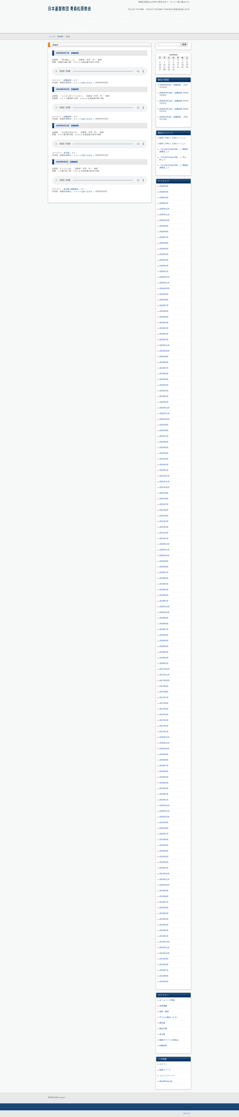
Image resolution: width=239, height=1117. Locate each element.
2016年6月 (163, 771)
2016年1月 (163, 800)
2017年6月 (163, 703)
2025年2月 (163, 266)
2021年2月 (163, 533)
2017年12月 (164, 669)
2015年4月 (163, 851)
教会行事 (163, 1028)
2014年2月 (163, 930)
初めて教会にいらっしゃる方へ (99, 21)
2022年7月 (163, 436)
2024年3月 (163, 328)
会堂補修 (163, 1006)
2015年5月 (163, 845)
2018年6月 (163, 635)
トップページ (56, 21)
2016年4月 (163, 783)
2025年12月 (164, 209)
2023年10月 (164, 351)
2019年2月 (163, 595)
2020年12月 (164, 544)
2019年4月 (163, 584)
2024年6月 (163, 311)
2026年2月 (163, 197)
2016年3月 (163, 788)
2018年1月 (163, 663)
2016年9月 (163, 754)
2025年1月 (163, 271)
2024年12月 (164, 277)
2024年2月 (163, 334)
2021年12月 (164, 476)
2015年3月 (163, 857)
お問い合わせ (179, 21)
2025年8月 (163, 231)
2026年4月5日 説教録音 (171, 85)
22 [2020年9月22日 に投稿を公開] (169, 67)
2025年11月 (164, 214)
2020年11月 (164, 550)
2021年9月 (163, 493)
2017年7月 (163, 697)
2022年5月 (163, 447)
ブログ (55, 45)
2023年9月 (163, 356)
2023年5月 (163, 379)
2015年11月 (164, 811)
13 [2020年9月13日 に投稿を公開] (160, 65)
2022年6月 (163, 442)
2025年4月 (163, 254)
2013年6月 (163, 976)
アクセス (54, 29)
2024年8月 (163, 300)
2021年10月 (164, 487)
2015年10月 (164, 817)
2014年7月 (163, 902)
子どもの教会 (149, 21)
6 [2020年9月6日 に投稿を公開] (159, 62)
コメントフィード (167, 1075)
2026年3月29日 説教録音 (170, 93)
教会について (73, 21)
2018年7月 (163, 629)
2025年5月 (163, 249)
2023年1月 (163, 402)
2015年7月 (163, 834)
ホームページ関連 (167, 1000)
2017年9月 (163, 686)
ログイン (163, 1064)
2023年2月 (163, 396)
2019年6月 (163, 578)
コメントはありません (83, 82)
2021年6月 (163, 510)
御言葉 (162, 1023)
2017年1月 (163, 732)
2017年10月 (164, 680)
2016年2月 (163, 794)
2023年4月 (163, 385)
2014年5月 (163, 913)
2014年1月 (163, 936)
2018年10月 (164, 612)
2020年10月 (164, 555)
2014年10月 (164, 885)
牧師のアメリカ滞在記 (168, 1040)
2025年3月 (163, 260)
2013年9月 (163, 959)
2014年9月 (163, 891)
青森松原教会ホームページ (70, 9)
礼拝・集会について (129, 21)
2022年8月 (163, 430)
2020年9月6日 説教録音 (67, 162)
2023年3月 (163, 391)
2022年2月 (163, 465)
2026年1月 (163, 203)
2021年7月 (163, 504)
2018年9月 (163, 618)
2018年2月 (163, 658)
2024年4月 (163, 323)
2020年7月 (163, 572)
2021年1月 (163, 538)
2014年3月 (163, 925)
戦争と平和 (164, 138)
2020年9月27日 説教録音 (67, 53)
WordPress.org (165, 1081)
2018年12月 (164, 607)
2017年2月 (163, 726)
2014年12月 (164, 874)
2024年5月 (163, 317)
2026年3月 (163, 192)
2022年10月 (164, 419)
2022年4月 (163, 453)
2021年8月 (163, 499)
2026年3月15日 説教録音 (170, 109)
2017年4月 (163, 714)
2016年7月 (163, 766)
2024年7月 (163, 305)
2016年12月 (164, 737)
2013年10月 (164, 953)
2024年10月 (164, 288)
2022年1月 (163, 470)
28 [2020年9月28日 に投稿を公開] (164, 69)
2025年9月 (163, 226)
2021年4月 (163, 521)
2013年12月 (164, 942)
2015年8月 (163, 828)
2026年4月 (163, 186)
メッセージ (68, 29)
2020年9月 (163, 561)
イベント (164, 21)
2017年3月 (163, 720)
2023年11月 (164, 345)
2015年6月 (163, 839)
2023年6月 (163, 373)
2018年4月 (163, 646)
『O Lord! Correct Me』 (169, 149)
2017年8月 (163, 692)
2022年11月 (164, 413)
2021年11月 (164, 482)
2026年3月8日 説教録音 (171, 117)
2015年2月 (163, 862)
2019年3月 (163, 590)
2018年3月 (163, 652)
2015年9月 (163, 822)
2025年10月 (164, 220)
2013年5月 (163, 981)
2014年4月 (163, 919)
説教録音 (82, 29)
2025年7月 (163, 237)
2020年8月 (163, 567)
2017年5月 (163, 709)
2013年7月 (163, 970)
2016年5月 (163, 777)
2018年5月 (163, 641)
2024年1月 (163, 339)
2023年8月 (163, 362)
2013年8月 (163, 964)
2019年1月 (163, 601)
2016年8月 (163, 760)
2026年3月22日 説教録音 (170, 101)
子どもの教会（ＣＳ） (168, 1017)
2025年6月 (163, 243)
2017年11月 (164, 675)
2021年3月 (163, 527)
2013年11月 (164, 947)
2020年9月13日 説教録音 (67, 126)
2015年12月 (164, 805)
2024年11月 (164, 283)
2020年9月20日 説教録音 (67, 89)
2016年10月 (164, 749)
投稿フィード (165, 1070)
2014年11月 (164, 879)
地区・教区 (164, 1011)
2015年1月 (163, 868)
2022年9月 (163, 425)
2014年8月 (163, 896)
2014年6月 (163, 908)
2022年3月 (163, 459)
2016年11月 (164, 743)
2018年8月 (163, 624)
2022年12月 (164, 408)
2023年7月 (163, 368)
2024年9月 (163, 294)
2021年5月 (163, 516)
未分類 (66, 153)
